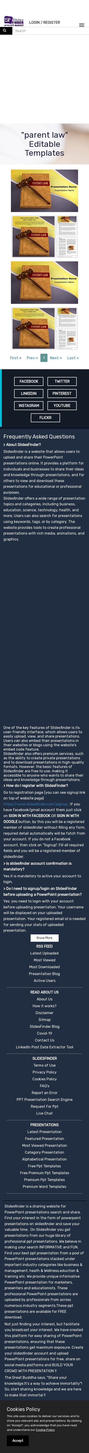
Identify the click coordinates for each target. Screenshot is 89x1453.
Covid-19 (44, 1033)
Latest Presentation (44, 1132)
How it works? (45, 1006)
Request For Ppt (44, 1106)
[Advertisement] (43, 80)
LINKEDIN (29, 393)
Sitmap (45, 1020)
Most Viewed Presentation (44, 1145)
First (15, 358)
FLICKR (45, 418)
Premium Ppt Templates (44, 1180)
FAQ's (44, 1086)
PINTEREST (61, 393)
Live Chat (44, 1113)
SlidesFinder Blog (45, 1026)
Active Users (44, 980)
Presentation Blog (44, 974)
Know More (44, 938)
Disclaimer (44, 1013)
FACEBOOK (29, 381)
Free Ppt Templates (44, 1166)
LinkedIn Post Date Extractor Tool (44, 1047)
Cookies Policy (44, 1079)
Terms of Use (44, 1065)
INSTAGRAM (29, 405)
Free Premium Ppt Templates (44, 1173)
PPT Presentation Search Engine (45, 1099)
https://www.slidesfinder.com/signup (35, 804)
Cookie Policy (45, 1430)
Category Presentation (44, 1152)
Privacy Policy (45, 1072)
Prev (32, 358)
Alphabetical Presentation (44, 1159)
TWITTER (62, 381)
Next (56, 358)
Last (73, 358)
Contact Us (44, 1040)
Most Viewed (44, 960)
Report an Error (45, 1093)
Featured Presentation (44, 1139)
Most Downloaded (44, 967)
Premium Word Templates (44, 1186)
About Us (44, 999)
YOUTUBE (62, 405)
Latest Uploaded (44, 953)
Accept (17, 1441)
